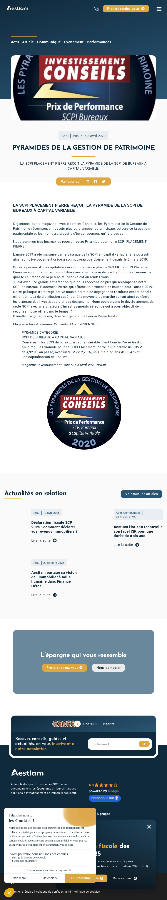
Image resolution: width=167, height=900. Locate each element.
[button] (87, 181)
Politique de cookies (91, 891)
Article (28, 42)
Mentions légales (22, 891)
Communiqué (49, 42)
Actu (15, 42)
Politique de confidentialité (55, 891)
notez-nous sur (104, 798)
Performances (99, 42)
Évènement (74, 42)
